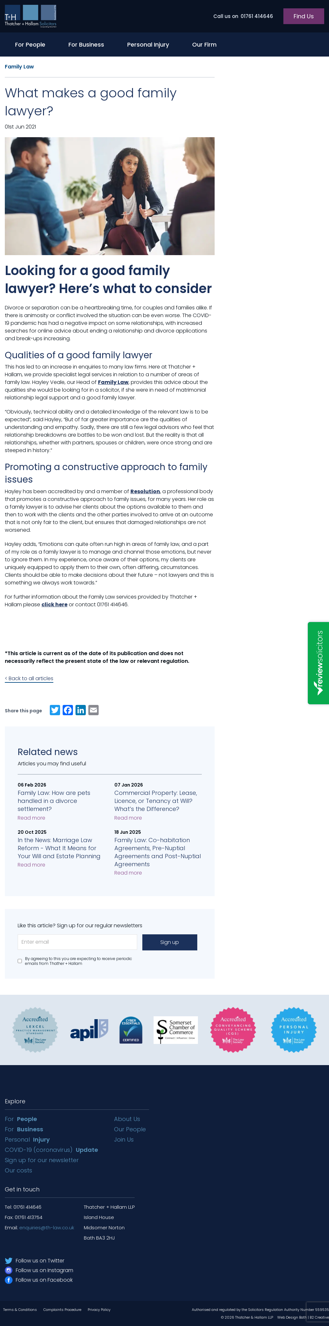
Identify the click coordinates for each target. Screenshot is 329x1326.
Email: (39, 1227)
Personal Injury (148, 44)
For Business (86, 44)
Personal (27, 1139)
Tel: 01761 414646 (23, 1207)
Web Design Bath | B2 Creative (303, 1317)
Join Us (124, 1139)
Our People (130, 1129)
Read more (31, 818)
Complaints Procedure (62, 1309)
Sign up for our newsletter (42, 1160)
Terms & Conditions (20, 1309)
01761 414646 (243, 16)
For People (30, 44)
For (21, 1119)
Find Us (304, 16)
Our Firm (204, 44)
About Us (127, 1119)
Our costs (19, 1170)
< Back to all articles (29, 678)
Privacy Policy (99, 1309)
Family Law (19, 66)
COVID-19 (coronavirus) (51, 1150)
